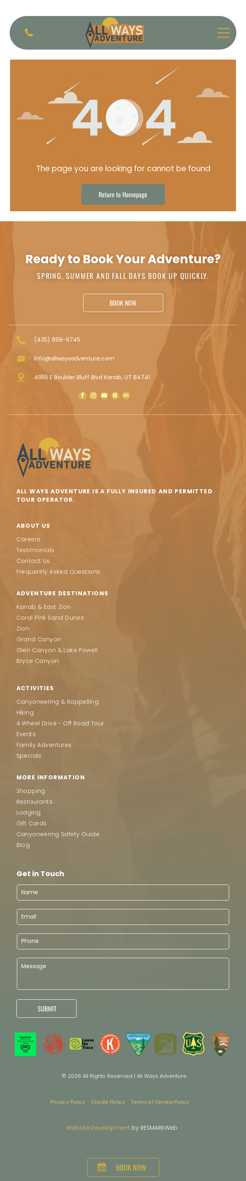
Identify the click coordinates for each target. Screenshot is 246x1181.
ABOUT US (33, 526)
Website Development (98, 1128)
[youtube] (104, 397)
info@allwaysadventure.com (74, 358)
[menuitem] (123, 539)
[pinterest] (115, 397)
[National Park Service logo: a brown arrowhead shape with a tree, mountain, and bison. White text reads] (220, 1044)
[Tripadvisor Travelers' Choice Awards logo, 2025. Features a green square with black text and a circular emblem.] (26, 1044)
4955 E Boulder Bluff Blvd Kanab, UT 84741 (92, 377)
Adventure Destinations (62, 593)
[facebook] (83, 397)
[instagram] (93, 397)
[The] (82, 1044)
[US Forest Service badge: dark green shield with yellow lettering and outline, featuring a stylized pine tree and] (193, 1044)
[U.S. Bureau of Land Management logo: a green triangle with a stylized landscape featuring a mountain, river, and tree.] (138, 1044)
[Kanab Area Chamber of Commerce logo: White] (110, 1044)
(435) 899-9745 (57, 340)
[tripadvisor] (126, 397)
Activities (35, 688)
